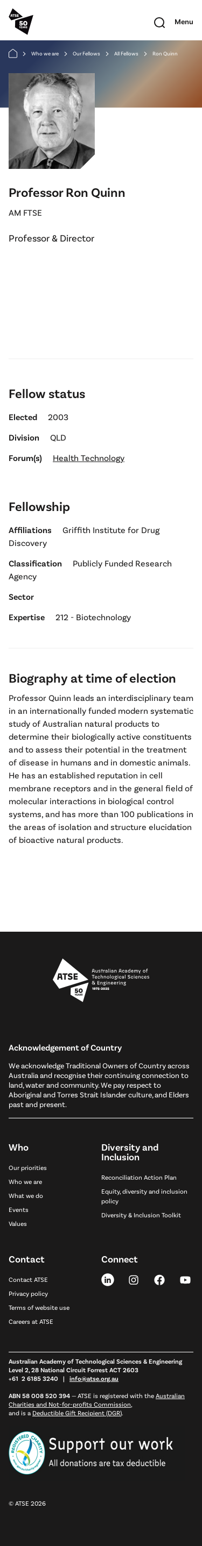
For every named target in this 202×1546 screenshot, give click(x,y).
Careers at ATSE (31, 1321)
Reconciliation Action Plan (139, 1177)
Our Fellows (86, 53)
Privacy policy (28, 1293)
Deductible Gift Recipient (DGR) (77, 1412)
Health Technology (88, 457)
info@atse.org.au (94, 1378)
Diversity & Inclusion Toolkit (141, 1214)
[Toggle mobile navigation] (184, 21)
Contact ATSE (28, 1279)
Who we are (45, 53)
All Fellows (126, 53)
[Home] (13, 53)
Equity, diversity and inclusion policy (144, 1195)
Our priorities (28, 1167)
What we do (26, 1195)
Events (19, 1209)
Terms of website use (39, 1307)
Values (18, 1223)
